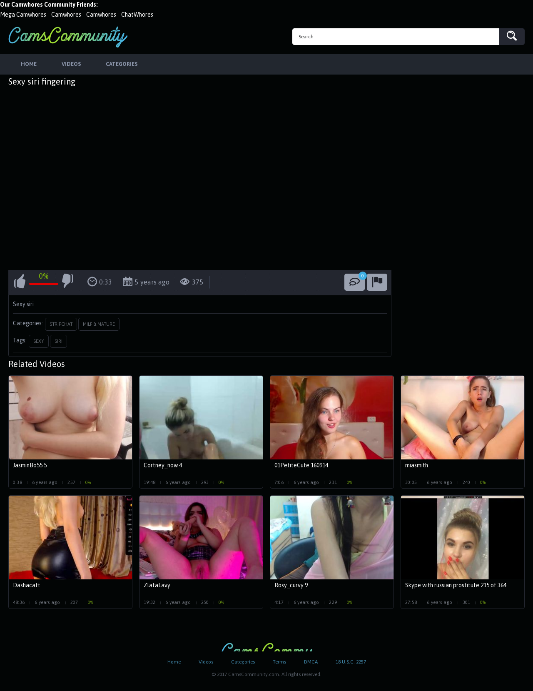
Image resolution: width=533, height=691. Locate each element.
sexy (38, 341)
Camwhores (66, 14)
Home (174, 662)
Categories (243, 662)
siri (58, 341)
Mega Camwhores (23, 14)
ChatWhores (137, 14)
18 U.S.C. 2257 (351, 662)
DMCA (311, 662)
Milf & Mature (99, 324)
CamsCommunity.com (67, 36)
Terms (279, 662)
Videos (206, 662)
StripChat (61, 324)
